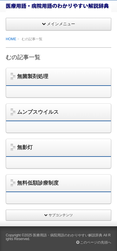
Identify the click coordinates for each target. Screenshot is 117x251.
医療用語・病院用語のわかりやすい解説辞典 (67, 235)
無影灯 (25, 147)
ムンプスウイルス (38, 112)
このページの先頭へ (93, 242)
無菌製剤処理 (32, 76)
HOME (11, 39)
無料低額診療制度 (38, 183)
